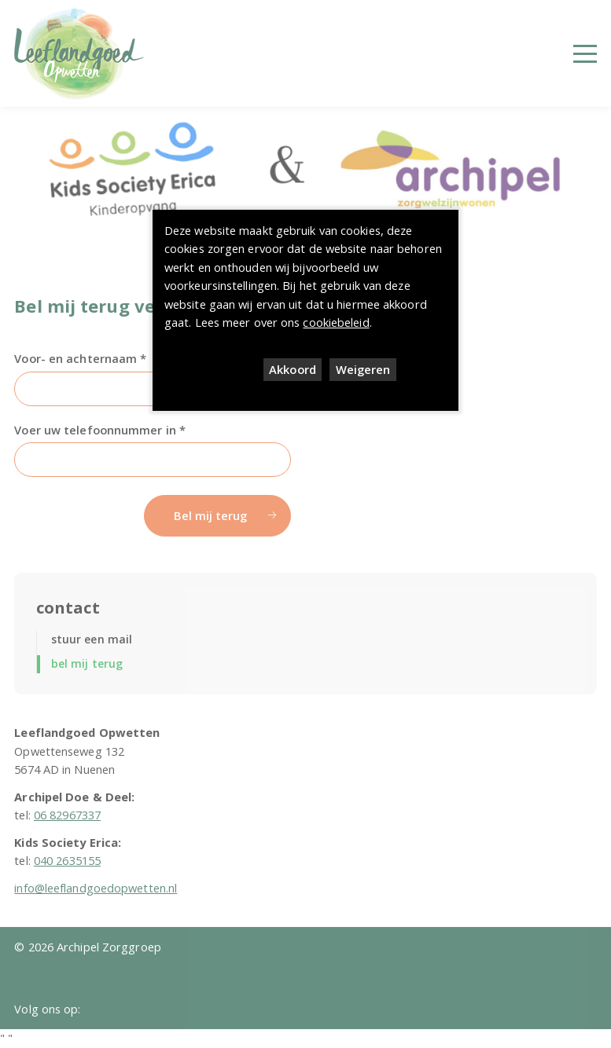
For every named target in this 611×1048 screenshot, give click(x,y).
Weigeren (363, 369)
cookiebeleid (336, 322)
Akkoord (292, 369)
